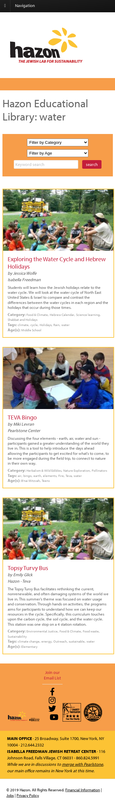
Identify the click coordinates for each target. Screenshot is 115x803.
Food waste (91, 631)
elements (49, 475)
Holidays (46, 324)
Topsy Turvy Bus (28, 568)
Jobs (10, 795)
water (65, 324)
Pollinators (99, 470)
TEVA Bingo (22, 417)
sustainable (77, 641)
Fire (61, 475)
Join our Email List (52, 675)
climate (23, 324)
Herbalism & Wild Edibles (43, 470)
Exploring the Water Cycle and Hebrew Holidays (57, 262)
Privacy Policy (28, 795)
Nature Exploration (76, 470)
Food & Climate (37, 314)
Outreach (60, 641)
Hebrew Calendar (62, 314)
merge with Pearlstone (82, 764)
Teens (46, 480)
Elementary (29, 646)
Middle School (31, 330)
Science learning (88, 314)
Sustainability (17, 636)
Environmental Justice (42, 631)
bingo (27, 475)
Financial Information (82, 789)
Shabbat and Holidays (22, 319)
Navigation (25, 5)
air (19, 475)
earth (37, 475)
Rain (56, 324)
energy (46, 641)
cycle (34, 324)
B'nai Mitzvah (30, 480)
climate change (29, 641)
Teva (69, 475)
